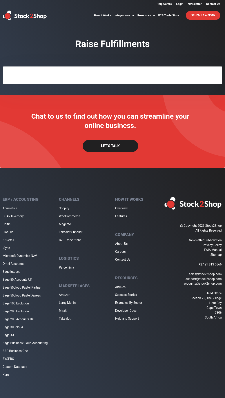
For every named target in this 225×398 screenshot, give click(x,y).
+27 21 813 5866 (210, 264)
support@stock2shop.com (203, 279)
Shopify (64, 208)
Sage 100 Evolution (16, 303)
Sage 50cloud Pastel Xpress (22, 295)
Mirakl (63, 310)
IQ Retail (8, 240)
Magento (65, 224)
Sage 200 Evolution (16, 311)
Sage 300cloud (13, 327)
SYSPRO (8, 359)
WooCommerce (69, 216)
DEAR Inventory (13, 216)
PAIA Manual (213, 250)
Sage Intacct (11, 271)
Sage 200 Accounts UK (18, 319)
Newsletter (194, 4)
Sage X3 (8, 335)
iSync (6, 248)
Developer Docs (125, 310)
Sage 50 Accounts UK (17, 279)
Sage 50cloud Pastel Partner (22, 287)
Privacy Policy (212, 245)
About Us (121, 243)
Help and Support (127, 318)
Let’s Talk (110, 146)
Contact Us (213, 4)
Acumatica (10, 208)
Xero (6, 374)
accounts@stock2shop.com (202, 283)
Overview (121, 208)
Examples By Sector (128, 302)
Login (179, 4)
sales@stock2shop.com (205, 274)
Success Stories (126, 295)
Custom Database (15, 367)
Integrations (124, 15)
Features (121, 216)
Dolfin (7, 224)
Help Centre (164, 4)
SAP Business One (15, 351)
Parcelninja (66, 267)
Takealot (65, 318)
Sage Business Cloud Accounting (25, 343)
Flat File (8, 232)
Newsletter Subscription (205, 240)
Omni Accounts (13, 263)
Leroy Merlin (67, 302)
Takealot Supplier (70, 232)
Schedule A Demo (203, 15)
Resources (146, 15)
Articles (120, 287)
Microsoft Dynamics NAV (20, 256)
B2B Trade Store (168, 15)
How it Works (102, 15)
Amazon (64, 295)
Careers (120, 251)
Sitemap (216, 254)
